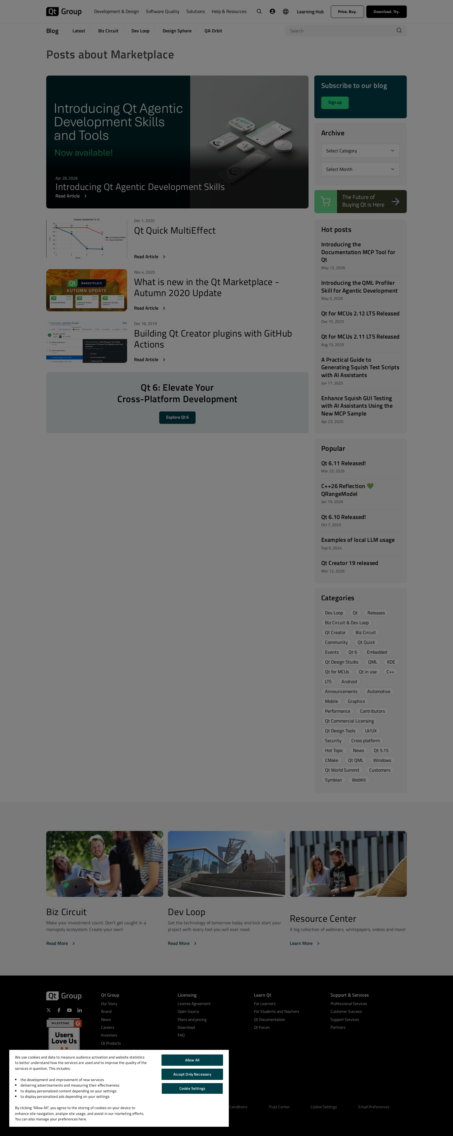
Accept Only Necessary (192, 1074)
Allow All (192, 1060)
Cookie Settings (192, 1088)
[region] (119, 1088)
